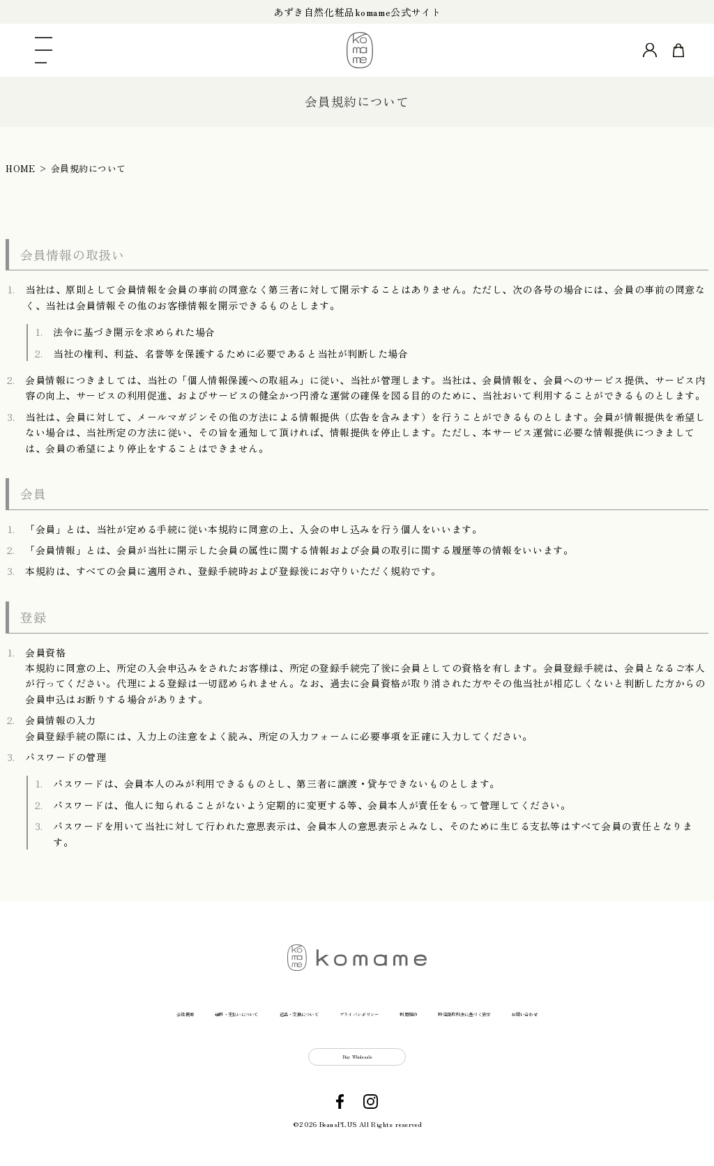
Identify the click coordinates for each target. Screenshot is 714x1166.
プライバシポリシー (362, 1010)
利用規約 (454, 1010)
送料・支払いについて (119, 1010)
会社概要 (22, 1010)
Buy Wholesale (357, 1066)
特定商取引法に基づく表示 (561, 1010)
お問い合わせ (681, 1010)
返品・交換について (243, 1010)
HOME (20, 168)
